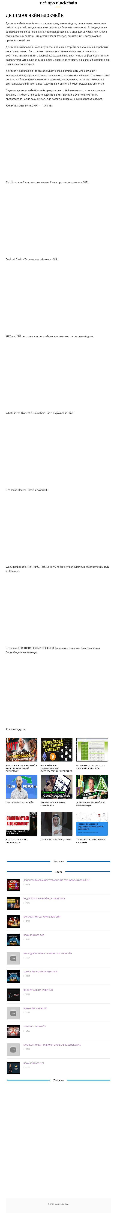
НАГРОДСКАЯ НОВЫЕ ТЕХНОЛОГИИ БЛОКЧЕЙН (48, 953)
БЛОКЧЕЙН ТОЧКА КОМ (35, 1008)
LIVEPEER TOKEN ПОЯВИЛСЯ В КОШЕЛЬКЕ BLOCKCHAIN (52, 1045)
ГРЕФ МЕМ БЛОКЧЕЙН (35, 1026)
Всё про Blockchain (58, 3)
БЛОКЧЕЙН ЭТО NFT (34, 1063)
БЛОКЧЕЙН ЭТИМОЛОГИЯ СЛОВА (40, 972)
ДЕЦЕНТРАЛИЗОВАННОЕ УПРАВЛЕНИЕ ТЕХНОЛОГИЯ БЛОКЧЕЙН (57, 880)
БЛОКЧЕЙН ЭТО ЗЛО (34, 935)
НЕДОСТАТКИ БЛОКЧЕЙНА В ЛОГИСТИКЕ (44, 898)
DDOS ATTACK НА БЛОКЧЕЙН (38, 990)
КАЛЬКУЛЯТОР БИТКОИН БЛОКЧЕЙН (42, 917)
